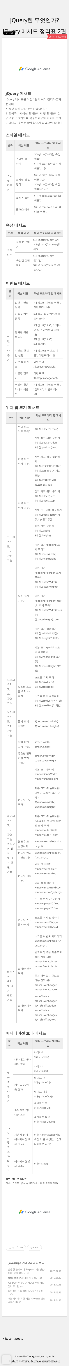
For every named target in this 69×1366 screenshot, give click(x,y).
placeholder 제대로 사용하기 (23, 1277)
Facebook (36, 1361)
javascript (14, 1263)
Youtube (46, 1361)
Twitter (26, 1361)
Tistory (30, 1356)
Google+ (55, 1361)
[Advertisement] (34, 69)
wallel (51, 1356)
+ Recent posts (13, 1339)
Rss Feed (13, 1361)
